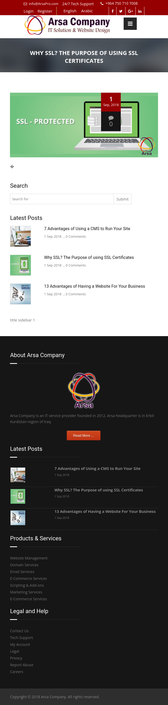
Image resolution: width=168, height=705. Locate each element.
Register (45, 11)
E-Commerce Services (28, 578)
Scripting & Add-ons (27, 585)
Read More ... (83, 435)
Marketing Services (26, 592)
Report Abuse (21, 664)
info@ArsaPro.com (41, 3)
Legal (14, 651)
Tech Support (21, 637)
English (70, 10)
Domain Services (24, 564)
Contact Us (19, 630)
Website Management (29, 558)
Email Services (22, 571)
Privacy (16, 658)
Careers (16, 671)
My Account (20, 644)
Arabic (87, 10)
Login (29, 11)
